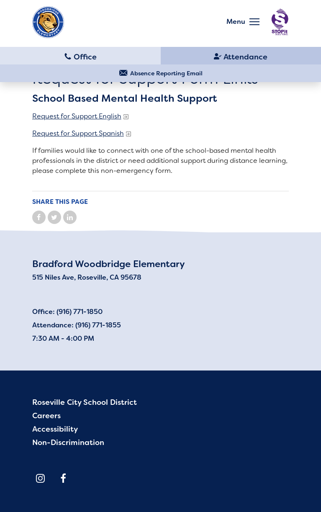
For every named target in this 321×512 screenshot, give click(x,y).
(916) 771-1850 (80, 56)
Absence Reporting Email (166, 73)
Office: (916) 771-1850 (67, 311)
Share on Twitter (54, 217)
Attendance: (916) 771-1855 (76, 325)
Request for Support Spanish (78, 133)
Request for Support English (76, 116)
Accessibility (55, 429)
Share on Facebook (39, 217)
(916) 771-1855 (241, 56)
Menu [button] (235, 21)
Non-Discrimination (68, 442)
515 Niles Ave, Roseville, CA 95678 (86, 277)
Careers (46, 416)
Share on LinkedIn (70, 217)
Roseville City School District (84, 402)
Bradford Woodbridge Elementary (108, 264)
